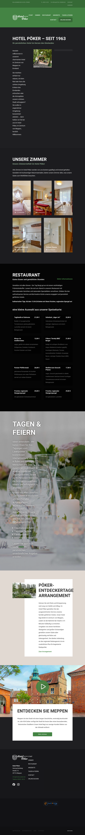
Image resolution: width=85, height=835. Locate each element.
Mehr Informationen (65, 279)
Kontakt (70, 2)
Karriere (70, 5)
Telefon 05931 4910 (19, 779)
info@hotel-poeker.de (19, 777)
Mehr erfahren (42, 734)
